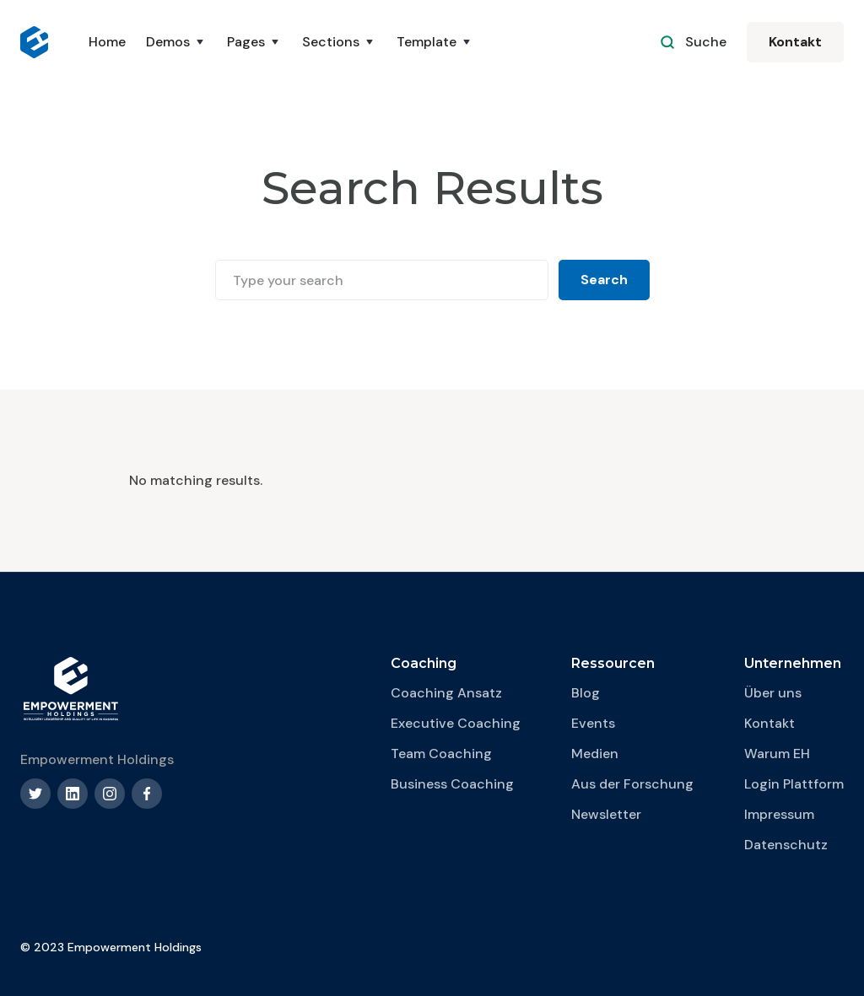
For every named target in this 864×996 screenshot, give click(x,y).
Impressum (779, 814)
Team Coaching (441, 753)
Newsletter (606, 814)
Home (107, 42)
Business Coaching (452, 784)
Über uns (773, 693)
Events (593, 723)
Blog (585, 693)
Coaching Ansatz (446, 693)
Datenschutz (786, 844)
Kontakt (795, 42)
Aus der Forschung (632, 784)
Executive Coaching (456, 723)
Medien (594, 753)
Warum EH (777, 753)
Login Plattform (794, 784)
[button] (176, 42)
